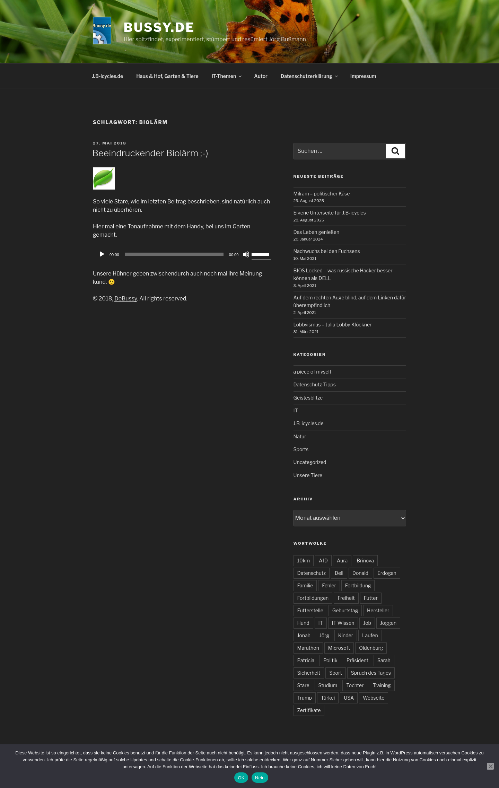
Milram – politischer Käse (322, 193)
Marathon (308, 648)
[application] (183, 254)
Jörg (324, 635)
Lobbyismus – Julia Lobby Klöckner (333, 324)
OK (241, 777)
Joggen (388, 623)
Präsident (357, 660)
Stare (303, 685)
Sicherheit (309, 673)
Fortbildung (358, 585)
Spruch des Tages (371, 673)
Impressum (363, 76)
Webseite (373, 698)
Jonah (303, 635)
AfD (323, 560)
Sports (301, 449)
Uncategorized (310, 462)
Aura (342, 560)
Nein (260, 777)
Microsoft (339, 648)
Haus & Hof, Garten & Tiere (167, 76)
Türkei (328, 698)
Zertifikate (309, 710)
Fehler (329, 585)
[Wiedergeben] (101, 254)
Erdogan (386, 573)
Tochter (355, 685)
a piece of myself (312, 372)
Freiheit (346, 598)
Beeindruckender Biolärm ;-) (150, 153)
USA (349, 698)
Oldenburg (371, 648)
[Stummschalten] (246, 254)
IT (296, 410)
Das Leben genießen (317, 232)
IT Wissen (343, 623)
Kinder (345, 635)
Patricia (306, 660)
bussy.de (159, 27)
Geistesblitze (308, 398)
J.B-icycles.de (107, 76)
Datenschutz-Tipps (315, 384)
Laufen (370, 635)
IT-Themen (227, 76)
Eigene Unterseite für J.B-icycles (330, 213)
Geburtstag (345, 610)
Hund (303, 623)
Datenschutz (311, 573)
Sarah (384, 660)
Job (367, 623)
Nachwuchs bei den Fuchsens (327, 251)
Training (382, 685)
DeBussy (125, 298)
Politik (330, 660)
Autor (261, 76)
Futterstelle (310, 610)
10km (303, 560)
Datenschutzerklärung (310, 76)
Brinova (365, 560)
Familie (305, 585)
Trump (304, 698)
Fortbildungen (313, 598)
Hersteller (378, 610)
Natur (300, 436)
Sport (335, 673)
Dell (339, 573)
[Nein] (490, 766)
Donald (360, 573)
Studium (328, 685)
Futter (371, 598)
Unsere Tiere (308, 475)
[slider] (174, 254)
